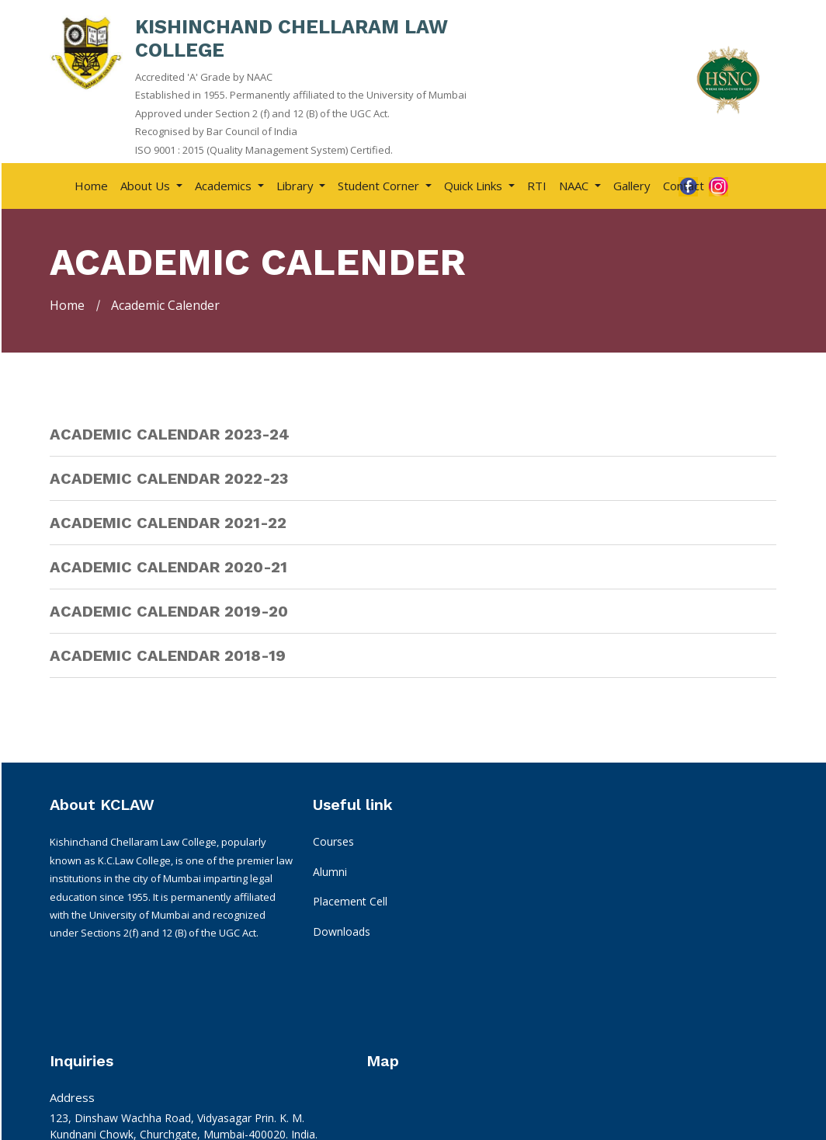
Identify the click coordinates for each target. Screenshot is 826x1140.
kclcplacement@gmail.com (427, 994)
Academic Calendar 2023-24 (170, 432)
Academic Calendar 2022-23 (169, 476)
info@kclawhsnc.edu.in (416, 947)
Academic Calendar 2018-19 (168, 654)
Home (91, 184)
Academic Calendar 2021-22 (168, 521)
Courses (256, 848)
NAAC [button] (575, 184)
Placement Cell (273, 908)
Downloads (264, 938)
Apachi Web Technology (708, 1121)
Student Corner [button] (380, 184)
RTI (537, 184)
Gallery (632, 184)
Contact (683, 184)
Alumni (253, 878)
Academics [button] (225, 184)
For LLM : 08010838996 (420, 1056)
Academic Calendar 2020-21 (168, 565)
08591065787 (394, 1040)
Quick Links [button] (474, 184)
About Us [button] (146, 184)
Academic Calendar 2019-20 (169, 609)
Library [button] (296, 184)
